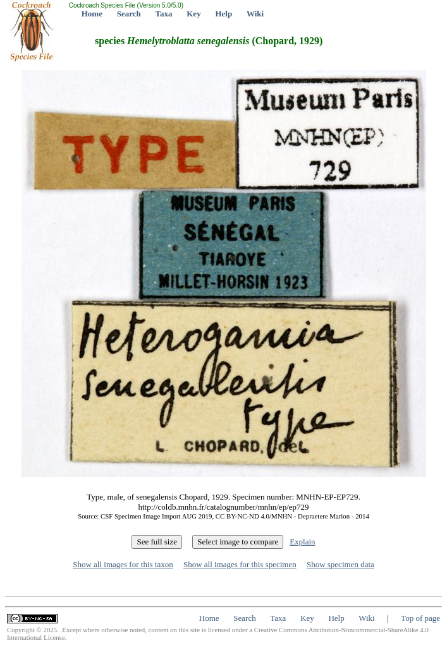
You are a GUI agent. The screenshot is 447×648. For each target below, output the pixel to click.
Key (193, 13)
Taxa (164, 13)
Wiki (255, 13)
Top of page (420, 618)
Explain (302, 541)
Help (223, 13)
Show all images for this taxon (123, 564)
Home (92, 13)
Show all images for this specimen (240, 564)
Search (129, 13)
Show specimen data (340, 564)
